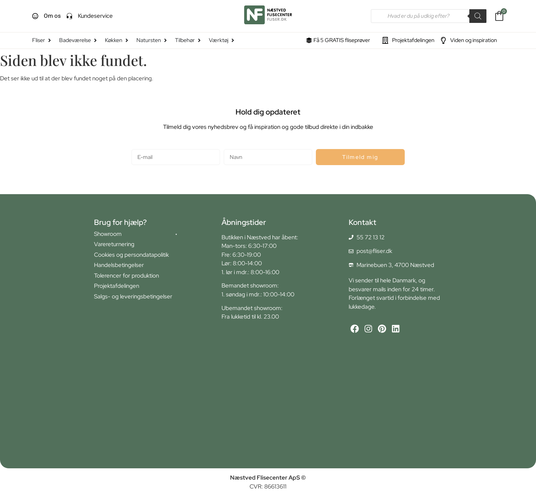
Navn (230, 146)
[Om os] (35, 16)
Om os (52, 15)
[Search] (477, 16)
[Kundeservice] (69, 16)
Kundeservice (95, 15)
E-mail (139, 146)
